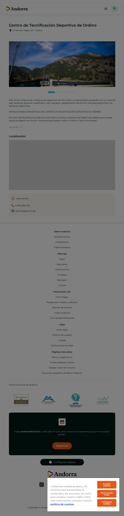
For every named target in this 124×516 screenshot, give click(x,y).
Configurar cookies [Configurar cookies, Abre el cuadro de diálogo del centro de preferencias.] (107, 503)
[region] (83, 494)
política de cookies (62, 504)
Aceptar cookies (107, 485)
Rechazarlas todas (107, 494)
